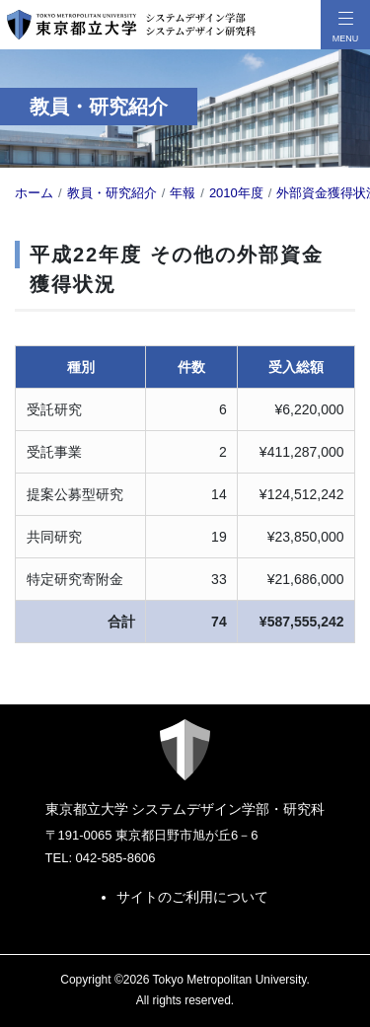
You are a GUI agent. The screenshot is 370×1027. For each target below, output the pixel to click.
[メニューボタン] (345, 24)
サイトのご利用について (192, 897)
